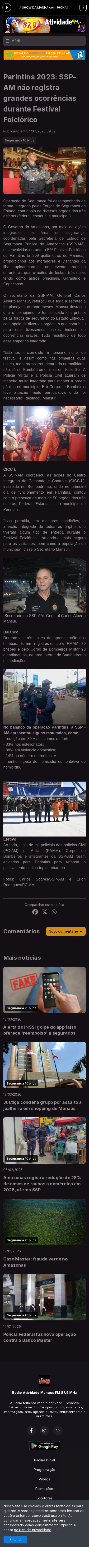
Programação (44, 1470)
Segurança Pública (20, 140)
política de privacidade (32, 1530)
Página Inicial (44, 1460)
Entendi (15, 1539)
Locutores (45, 1498)
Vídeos (44, 1479)
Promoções (44, 1489)
